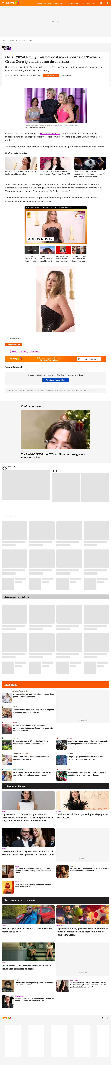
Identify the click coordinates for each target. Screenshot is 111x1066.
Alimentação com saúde (20, 691)
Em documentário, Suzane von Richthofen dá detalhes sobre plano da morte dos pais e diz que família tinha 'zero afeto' (88, 985)
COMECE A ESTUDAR (73, 3)
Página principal (12, 3)
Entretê (23, 351)
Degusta (15, 707)
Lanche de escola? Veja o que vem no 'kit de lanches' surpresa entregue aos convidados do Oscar (33, 871)
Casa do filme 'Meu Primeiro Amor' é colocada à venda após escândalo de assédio (26, 967)
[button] (89, 359)
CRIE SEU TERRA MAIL (44, 3)
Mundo (15, 722)
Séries (4, 926)
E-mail (101, 3)
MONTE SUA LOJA (89, 3)
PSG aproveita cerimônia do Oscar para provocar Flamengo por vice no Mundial (89, 870)
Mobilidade (71, 754)
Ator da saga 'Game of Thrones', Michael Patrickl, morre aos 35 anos (27, 930)
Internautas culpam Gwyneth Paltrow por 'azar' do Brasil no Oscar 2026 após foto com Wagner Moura (28, 853)
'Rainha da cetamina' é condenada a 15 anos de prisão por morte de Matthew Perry (34, 1000)
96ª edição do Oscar (50, 133)
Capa (3, 40)
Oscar (31, 40)
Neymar (15, 738)
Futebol (72, 866)
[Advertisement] (73, 887)
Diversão (12, 40)
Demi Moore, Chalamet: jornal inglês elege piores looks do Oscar (82, 816)
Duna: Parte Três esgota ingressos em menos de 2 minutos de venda (34, 984)
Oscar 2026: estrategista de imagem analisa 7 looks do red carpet (34, 885)
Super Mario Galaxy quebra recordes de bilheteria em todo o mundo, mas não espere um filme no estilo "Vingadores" (82, 931)
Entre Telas (21, 40)
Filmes (4, 963)
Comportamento (18, 769)
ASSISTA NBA (58, 3)
